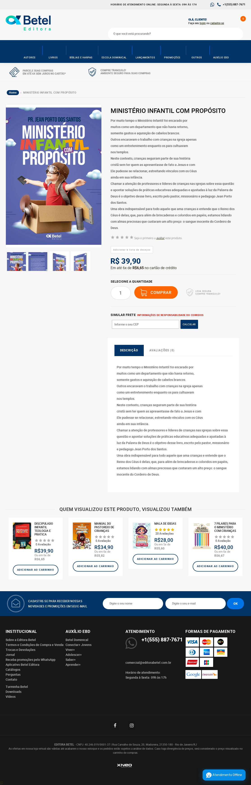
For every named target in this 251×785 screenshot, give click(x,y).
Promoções (172, 51)
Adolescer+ (74, 654)
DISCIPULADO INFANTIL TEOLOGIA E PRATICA (43, 529)
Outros (196, 51)
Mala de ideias (165, 524)
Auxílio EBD (221, 51)
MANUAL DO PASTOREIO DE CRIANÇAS (104, 527)
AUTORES (29, 51)
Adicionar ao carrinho (35, 570)
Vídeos (11, 696)
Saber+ (71, 659)
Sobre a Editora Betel (21, 640)
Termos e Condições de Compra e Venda (35, 645)
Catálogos (13, 669)
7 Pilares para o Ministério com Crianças (225, 527)
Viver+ (70, 650)
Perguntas (13, 674)
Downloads (13, 691)
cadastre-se (217, 23)
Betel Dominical (77, 640)
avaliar (160, 238)
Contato (11, 679)
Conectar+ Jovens (78, 645)
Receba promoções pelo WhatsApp (30, 659)
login (203, 23)
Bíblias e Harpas (81, 51)
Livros (53, 51)
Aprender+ (73, 664)
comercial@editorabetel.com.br (148, 662)
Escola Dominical (114, 51)
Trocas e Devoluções (20, 650)
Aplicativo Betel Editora (22, 664)
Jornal (10, 654)
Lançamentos (145, 51)
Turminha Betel (17, 686)
